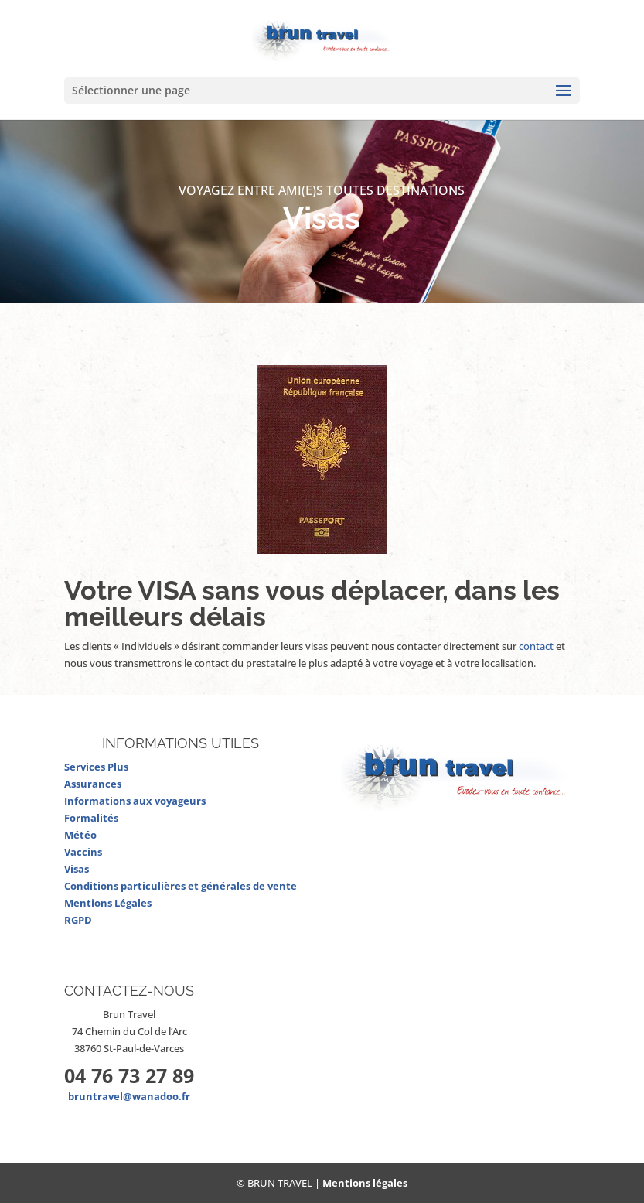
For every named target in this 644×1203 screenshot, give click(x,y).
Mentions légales (364, 1183)
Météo (80, 835)
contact (536, 646)
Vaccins (83, 852)
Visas (76, 869)
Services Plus (96, 767)
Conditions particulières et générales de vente (180, 886)
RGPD (78, 920)
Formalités (91, 818)
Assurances (92, 784)
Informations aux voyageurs (135, 801)
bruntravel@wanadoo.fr (129, 1096)
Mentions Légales (108, 903)
